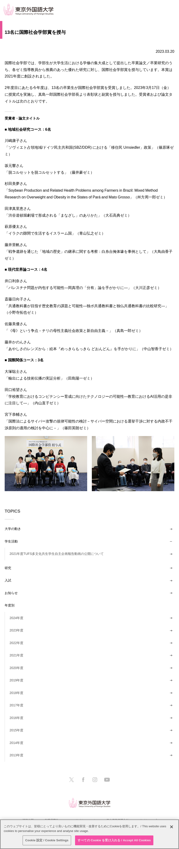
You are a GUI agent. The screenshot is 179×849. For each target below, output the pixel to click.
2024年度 (16, 618)
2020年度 (16, 668)
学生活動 (11, 541)
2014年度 (16, 743)
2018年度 (16, 693)
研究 (8, 568)
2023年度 (16, 630)
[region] (89, 834)
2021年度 (16, 655)
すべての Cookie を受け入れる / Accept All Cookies (114, 840)
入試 (8, 580)
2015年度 (16, 730)
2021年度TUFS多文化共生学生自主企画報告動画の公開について (57, 554)
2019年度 (16, 680)
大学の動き (13, 529)
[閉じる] (171, 827)
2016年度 (16, 718)
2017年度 (16, 705)
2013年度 (16, 755)
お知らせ (11, 593)
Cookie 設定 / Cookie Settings (47, 840)
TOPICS (12, 511)
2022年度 (16, 643)
